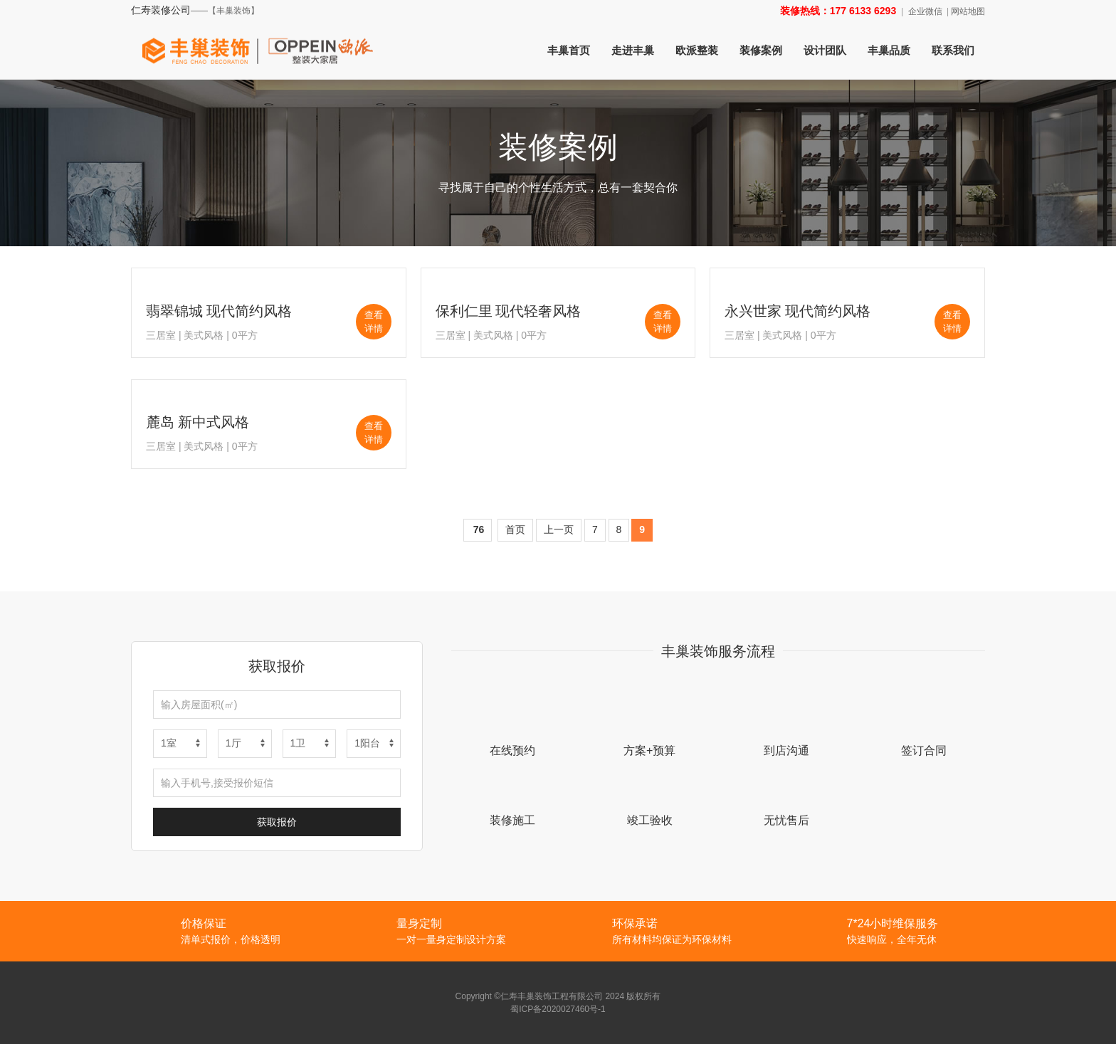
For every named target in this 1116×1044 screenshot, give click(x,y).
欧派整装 (696, 50)
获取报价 (277, 822)
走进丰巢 (632, 50)
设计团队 (825, 50)
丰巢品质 (889, 50)
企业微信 (925, 11)
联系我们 (953, 50)
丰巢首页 (568, 50)
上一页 (559, 529)
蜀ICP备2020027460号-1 (557, 1009)
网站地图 (968, 11)
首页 (515, 529)
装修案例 (760, 50)
